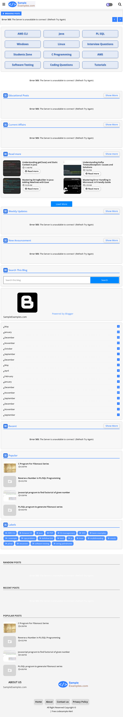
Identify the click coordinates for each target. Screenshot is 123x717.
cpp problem (29, 538)
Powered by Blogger (38, 313)
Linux (61, 44)
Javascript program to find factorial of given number (44, 492)
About (49, 701)
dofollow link (47, 538)
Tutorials (100, 65)
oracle (113, 538)
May (62, 326)
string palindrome (64, 543)
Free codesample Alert (62, 711)
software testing (42, 543)
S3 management (67, 533)
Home (38, 701)
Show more (112, 153)
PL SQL (100, 33)
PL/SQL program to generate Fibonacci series (40, 506)
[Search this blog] (47, 280)
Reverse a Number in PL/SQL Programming (39, 478)
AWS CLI (23, 33)
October (62, 348)
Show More (112, 95)
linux (81, 538)
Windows (23, 44)
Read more (33, 171)
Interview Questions (100, 44)
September (62, 354)
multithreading (96, 538)
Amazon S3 (27, 533)
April (62, 370)
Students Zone (22, 54)
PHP (51, 533)
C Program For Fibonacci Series (33, 463)
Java (61, 33)
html (62, 538)
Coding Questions (61, 65)
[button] (114, 19)
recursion (23, 543)
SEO (83, 533)
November (62, 343)
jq (71, 538)
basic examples (99, 533)
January (62, 332)
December (62, 337)
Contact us (63, 701)
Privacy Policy (80, 701)
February (62, 376)
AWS (100, 54)
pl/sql (10, 543)
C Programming (61, 54)
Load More (61, 204)
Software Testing (22, 65)
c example (12, 538)
